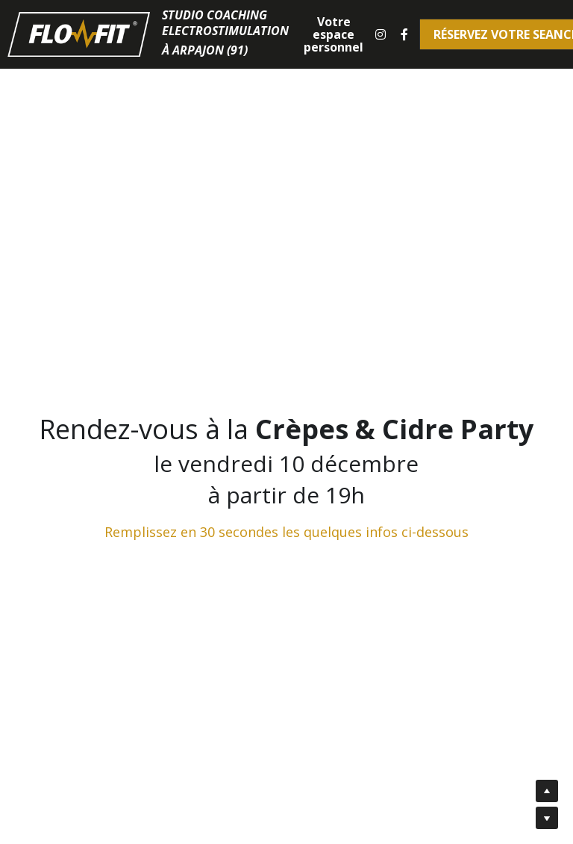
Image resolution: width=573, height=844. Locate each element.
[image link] (78, 33)
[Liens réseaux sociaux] (380, 34)
